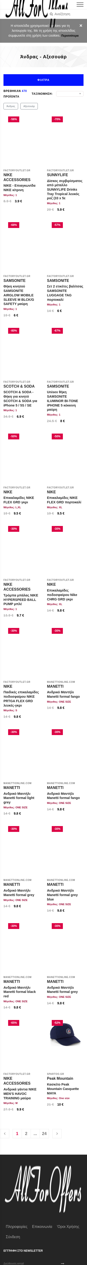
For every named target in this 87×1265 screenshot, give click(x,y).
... (35, 1133)
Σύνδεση (13, 1237)
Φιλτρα (43, 80)
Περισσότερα (69, 35)
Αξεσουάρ (29, 106)
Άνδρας (10, 106)
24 (44, 1133)
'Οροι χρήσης (68, 1227)
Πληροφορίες (16, 1227)
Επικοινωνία (42, 1227)
